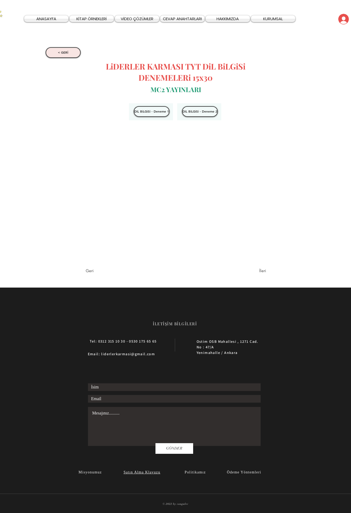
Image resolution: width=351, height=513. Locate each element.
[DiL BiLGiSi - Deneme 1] (152, 111)
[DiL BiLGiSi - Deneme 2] (200, 111)
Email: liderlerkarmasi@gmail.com (121, 354)
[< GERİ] (63, 52)
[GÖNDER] (174, 448)
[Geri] (103, 271)
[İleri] (253, 271)
